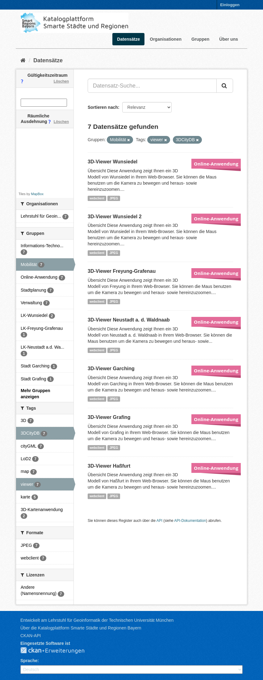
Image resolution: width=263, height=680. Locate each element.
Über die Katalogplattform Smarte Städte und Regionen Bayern (80, 627)
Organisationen (166, 39)
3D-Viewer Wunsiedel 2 (115, 216)
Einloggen (230, 4)
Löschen (61, 81)
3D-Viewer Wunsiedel (112, 161)
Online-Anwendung (216, 164)
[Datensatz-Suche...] (152, 86)
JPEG (114, 198)
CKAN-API (30, 635)
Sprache (28, 660)
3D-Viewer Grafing (109, 417)
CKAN (57, 650)
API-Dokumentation (190, 520)
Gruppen (200, 39)
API (159, 520)
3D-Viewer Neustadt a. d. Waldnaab (129, 319)
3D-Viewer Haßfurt (109, 466)
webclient (97, 198)
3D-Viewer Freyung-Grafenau (122, 271)
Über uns (228, 39)
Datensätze (128, 39)
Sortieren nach (103, 107)
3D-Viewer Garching (111, 368)
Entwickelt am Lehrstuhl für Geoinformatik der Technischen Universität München (96, 620)
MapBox (37, 194)
